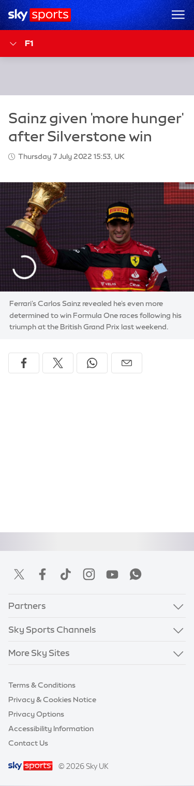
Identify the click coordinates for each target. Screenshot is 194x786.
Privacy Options (36, 714)
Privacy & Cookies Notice (52, 699)
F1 (20, 44)
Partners (27, 605)
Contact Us (28, 743)
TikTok (65, 574)
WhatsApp (135, 574)
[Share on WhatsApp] (92, 363)
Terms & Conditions (42, 685)
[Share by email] (126, 363)
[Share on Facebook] (23, 363)
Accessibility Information (51, 728)
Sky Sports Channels (52, 629)
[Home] (39, 15)
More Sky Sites (39, 652)
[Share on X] (57, 363)
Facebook (42, 574)
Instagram (89, 574)
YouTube (112, 574)
